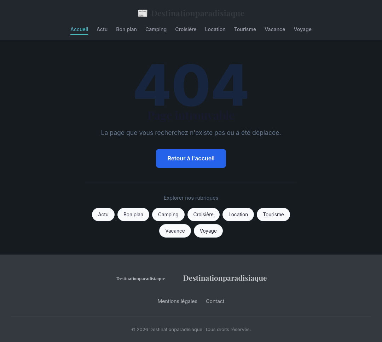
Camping (156, 29)
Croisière (185, 29)
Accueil (79, 29)
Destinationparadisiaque (191, 13)
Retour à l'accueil (190, 158)
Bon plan (126, 29)
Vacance (275, 29)
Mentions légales (178, 301)
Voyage (303, 29)
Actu (102, 29)
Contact (215, 301)
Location (215, 29)
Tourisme (245, 29)
